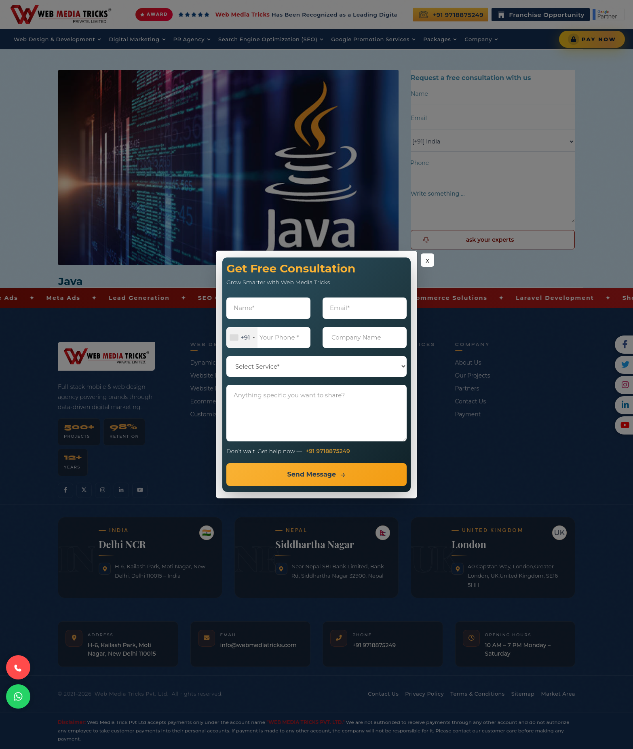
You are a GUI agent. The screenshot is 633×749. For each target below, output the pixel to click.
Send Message (311, 474)
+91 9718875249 (328, 451)
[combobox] (242, 337)
